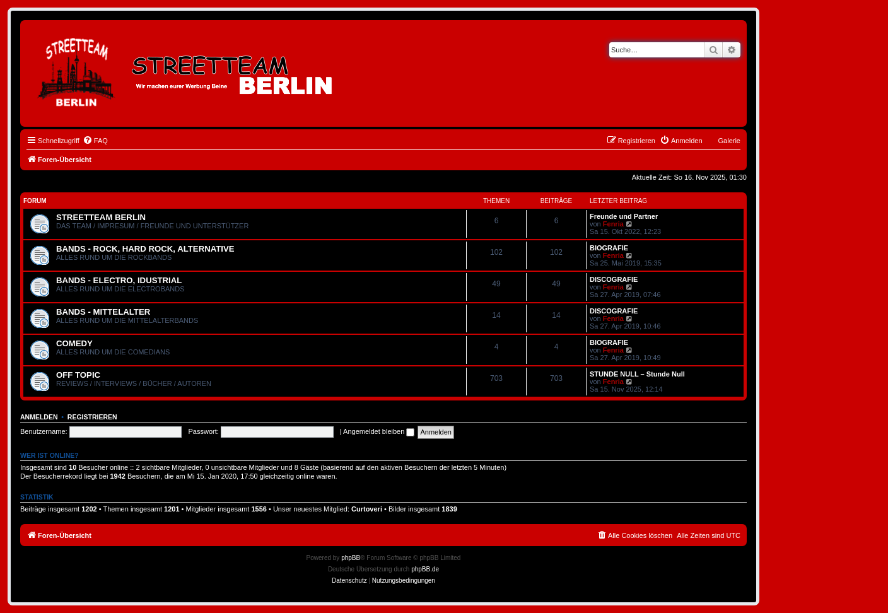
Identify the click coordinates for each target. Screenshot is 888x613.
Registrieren (92, 417)
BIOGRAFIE (609, 248)
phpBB (350, 557)
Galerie (729, 140)
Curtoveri (366, 509)
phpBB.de (425, 569)
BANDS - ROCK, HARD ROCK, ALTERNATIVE (145, 249)
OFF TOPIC (78, 375)
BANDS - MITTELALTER (103, 312)
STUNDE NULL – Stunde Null (637, 374)
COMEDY (74, 343)
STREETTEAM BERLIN (101, 217)
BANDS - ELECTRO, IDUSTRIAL (119, 280)
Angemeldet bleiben (378, 431)
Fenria (613, 224)
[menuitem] (95, 140)
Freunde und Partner (624, 216)
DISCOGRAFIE (614, 279)
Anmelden (39, 417)
